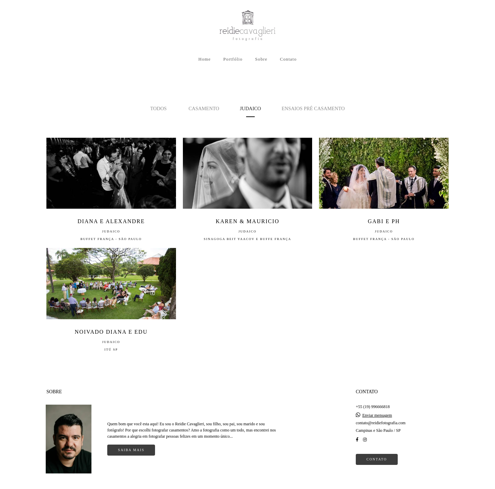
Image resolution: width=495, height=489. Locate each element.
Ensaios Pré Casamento (313, 108)
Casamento (203, 108)
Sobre (261, 59)
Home (204, 59)
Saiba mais (131, 441)
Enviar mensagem (377, 407)
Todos (158, 108)
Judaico (250, 108)
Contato (288, 59)
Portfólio (232, 59)
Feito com (247, 483)
